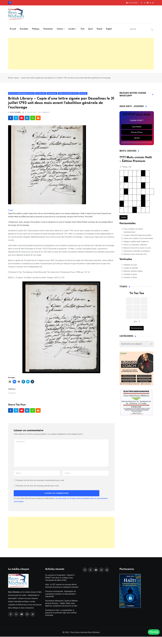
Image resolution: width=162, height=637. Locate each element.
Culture (60, 29)
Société (72, 29)
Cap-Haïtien (136, 127)
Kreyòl (99, 29)
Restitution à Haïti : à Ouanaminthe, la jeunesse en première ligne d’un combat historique (60, 613)
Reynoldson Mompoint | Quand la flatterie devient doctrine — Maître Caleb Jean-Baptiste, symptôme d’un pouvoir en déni (61, 603)
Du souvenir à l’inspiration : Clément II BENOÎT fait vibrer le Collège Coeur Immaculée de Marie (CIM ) (60, 578)
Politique (35, 29)
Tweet (10, 210)
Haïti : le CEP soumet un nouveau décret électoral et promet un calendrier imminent (61, 586)
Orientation (48, 29)
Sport (90, 29)
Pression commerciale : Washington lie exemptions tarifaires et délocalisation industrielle (60, 594)
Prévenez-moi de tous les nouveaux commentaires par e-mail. (40, 480)
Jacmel (137, 138)
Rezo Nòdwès (15, 112)
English (109, 29)
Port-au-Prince (136, 132)
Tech (82, 29)
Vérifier (123, 217)
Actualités (24, 29)
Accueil (13, 29)
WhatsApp (154, 632)
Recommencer (137, 328)
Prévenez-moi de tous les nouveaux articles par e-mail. (37, 486)
